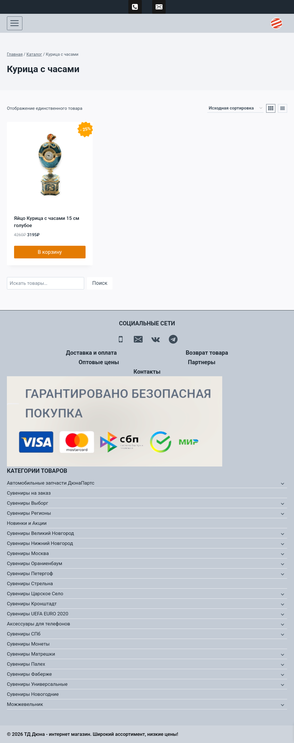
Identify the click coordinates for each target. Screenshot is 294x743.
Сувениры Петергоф (30, 573)
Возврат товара (207, 352)
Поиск (99, 283)
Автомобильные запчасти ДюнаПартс (50, 483)
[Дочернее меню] (282, 483)
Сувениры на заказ (29, 493)
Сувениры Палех (26, 664)
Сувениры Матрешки (31, 654)
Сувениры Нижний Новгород (40, 543)
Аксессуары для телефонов (38, 624)
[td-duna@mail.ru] (159, 7)
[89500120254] (135, 7)
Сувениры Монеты (28, 644)
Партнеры (202, 362)
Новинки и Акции (27, 523)
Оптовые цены (99, 362)
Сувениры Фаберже (29, 674)
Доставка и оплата (91, 352)
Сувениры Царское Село (35, 593)
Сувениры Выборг (27, 503)
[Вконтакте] (156, 339)
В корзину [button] (50, 252)
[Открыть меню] (14, 23)
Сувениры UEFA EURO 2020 (37, 614)
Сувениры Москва (28, 553)
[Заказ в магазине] (235, 108)
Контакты (147, 371)
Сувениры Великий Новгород (40, 533)
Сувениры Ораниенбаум (34, 563)
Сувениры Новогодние (33, 694)
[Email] (138, 339)
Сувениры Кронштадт (32, 603)
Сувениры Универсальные (37, 684)
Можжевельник (25, 704)
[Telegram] (173, 339)
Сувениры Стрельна (30, 583)
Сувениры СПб (23, 634)
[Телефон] (120, 339)
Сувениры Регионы (29, 513)
